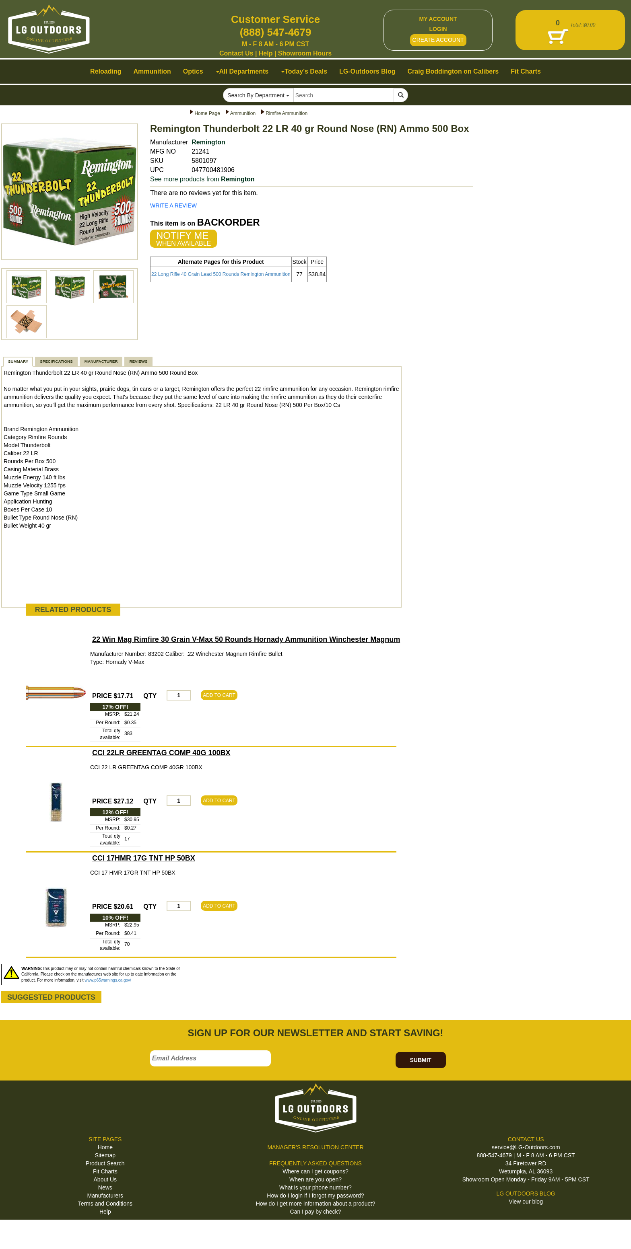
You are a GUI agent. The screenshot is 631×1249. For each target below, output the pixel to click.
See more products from (202, 179)
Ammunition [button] (152, 71)
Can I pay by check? (315, 1211)
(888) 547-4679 (275, 32)
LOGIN (438, 29)
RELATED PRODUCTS (73, 610)
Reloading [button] (105, 71)
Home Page (207, 113)
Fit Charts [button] (526, 71)
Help (266, 53)
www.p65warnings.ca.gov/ (108, 980)
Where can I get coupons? (315, 1171)
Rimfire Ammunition (286, 113)
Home (105, 1147)
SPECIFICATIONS (56, 361)
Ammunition (243, 113)
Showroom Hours (305, 53)
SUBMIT (420, 1060)
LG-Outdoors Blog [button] (367, 71)
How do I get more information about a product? (315, 1203)
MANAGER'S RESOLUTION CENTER (315, 1147)
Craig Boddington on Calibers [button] (453, 71)
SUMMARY (18, 361)
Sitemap (105, 1155)
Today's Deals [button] (304, 71)
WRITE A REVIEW (173, 205)
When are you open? (315, 1179)
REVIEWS (138, 361)
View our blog (526, 1201)
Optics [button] (193, 71)
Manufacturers (105, 1195)
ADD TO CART (219, 695)
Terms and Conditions (105, 1203)
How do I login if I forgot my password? (315, 1195)
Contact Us (236, 53)
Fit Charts (105, 1171)
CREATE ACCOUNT (438, 40)
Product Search (105, 1163)
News (105, 1187)
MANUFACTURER (101, 361)
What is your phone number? (315, 1187)
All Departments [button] (242, 71)
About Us (105, 1179)
